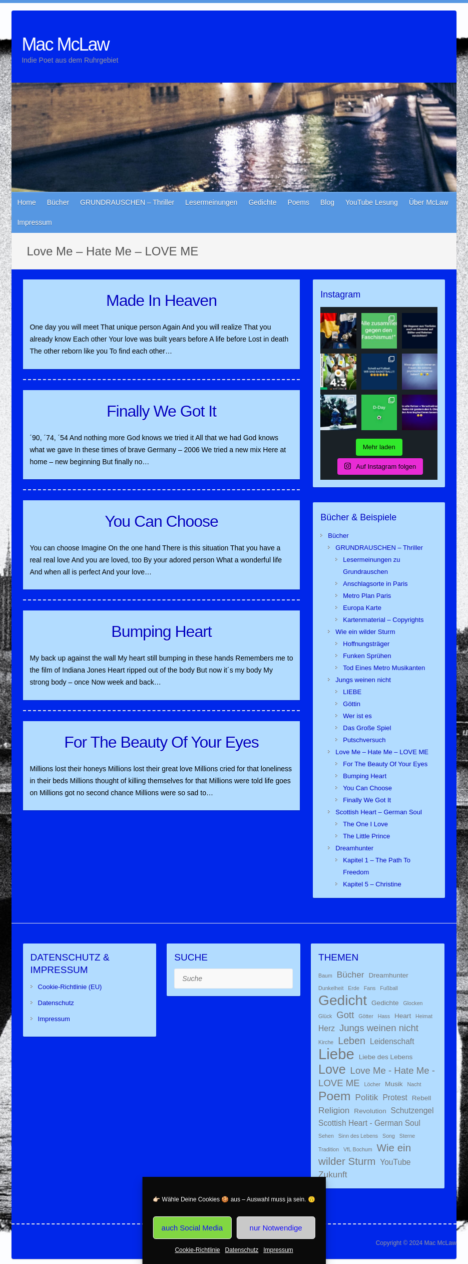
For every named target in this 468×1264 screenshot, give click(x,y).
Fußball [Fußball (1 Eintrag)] (389, 988)
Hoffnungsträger (366, 644)
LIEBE (352, 692)
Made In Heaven (161, 300)
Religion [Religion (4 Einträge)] (333, 1110)
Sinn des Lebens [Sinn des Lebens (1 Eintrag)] (358, 1136)
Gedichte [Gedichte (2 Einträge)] (385, 1003)
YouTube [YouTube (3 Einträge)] (395, 1162)
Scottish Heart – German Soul (378, 812)
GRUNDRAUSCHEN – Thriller (127, 202)
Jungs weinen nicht (363, 680)
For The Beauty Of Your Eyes (161, 742)
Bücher (58, 202)
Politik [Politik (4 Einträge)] (366, 1097)
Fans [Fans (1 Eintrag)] (370, 988)
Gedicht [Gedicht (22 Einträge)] (342, 1000)
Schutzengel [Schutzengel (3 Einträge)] (412, 1110)
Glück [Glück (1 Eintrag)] (325, 1016)
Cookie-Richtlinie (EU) (70, 987)
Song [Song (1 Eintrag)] (388, 1136)
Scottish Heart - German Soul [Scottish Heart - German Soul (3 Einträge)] (369, 1123)
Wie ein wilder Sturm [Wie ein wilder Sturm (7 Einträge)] (364, 1154)
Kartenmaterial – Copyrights (383, 619)
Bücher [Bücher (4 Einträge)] (350, 975)
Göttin (351, 704)
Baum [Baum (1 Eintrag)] (325, 976)
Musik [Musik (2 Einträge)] (394, 1084)
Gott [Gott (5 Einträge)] (345, 1015)
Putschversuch (364, 740)
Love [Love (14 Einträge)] (332, 1069)
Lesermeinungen (211, 202)
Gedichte (262, 202)
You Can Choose (161, 521)
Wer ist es (357, 716)
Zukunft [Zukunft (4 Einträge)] (332, 1174)
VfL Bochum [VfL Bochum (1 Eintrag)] (357, 1149)
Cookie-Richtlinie (197, 1249)
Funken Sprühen (367, 656)
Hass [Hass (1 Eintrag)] (384, 1016)
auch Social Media (192, 1227)
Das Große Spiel (367, 728)
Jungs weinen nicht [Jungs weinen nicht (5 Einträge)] (378, 1028)
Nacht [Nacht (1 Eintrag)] (414, 1084)
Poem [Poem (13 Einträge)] (334, 1096)
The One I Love (365, 824)
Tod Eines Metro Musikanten (384, 668)
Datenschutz (242, 1249)
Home (26, 202)
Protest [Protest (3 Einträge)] (394, 1097)
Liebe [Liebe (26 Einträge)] (336, 1054)
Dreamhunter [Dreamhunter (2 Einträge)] (388, 975)
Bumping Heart (161, 631)
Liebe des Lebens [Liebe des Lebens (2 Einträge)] (386, 1057)
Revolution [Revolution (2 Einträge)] (370, 1111)
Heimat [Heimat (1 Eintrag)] (423, 1016)
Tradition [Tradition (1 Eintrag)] (328, 1149)
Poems (298, 202)
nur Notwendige (276, 1227)
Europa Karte (362, 607)
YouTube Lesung (371, 202)
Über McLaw (428, 202)
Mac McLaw (65, 44)
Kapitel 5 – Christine (372, 884)
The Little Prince (366, 836)
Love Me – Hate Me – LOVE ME (381, 752)
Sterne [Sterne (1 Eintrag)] (407, 1136)
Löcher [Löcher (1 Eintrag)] (372, 1084)
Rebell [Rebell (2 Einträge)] (421, 1098)
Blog (327, 202)
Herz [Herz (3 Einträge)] (326, 1028)
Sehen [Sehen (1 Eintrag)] (326, 1136)
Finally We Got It (161, 411)
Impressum (278, 1249)
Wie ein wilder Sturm (365, 632)
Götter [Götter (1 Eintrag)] (365, 1016)
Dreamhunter (354, 848)
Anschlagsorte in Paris (375, 583)
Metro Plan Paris (367, 595)
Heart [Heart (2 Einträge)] (402, 1016)
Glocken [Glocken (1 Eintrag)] (412, 1003)
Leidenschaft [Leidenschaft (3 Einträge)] (392, 1041)
